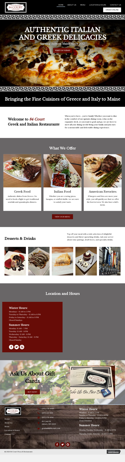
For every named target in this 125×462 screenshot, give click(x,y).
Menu (6, 426)
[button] (62, 50)
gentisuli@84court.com (51, 428)
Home (7, 419)
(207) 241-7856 (47, 413)
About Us (8, 423)
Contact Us (9, 434)
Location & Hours (12, 430)
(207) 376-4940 (48, 408)
